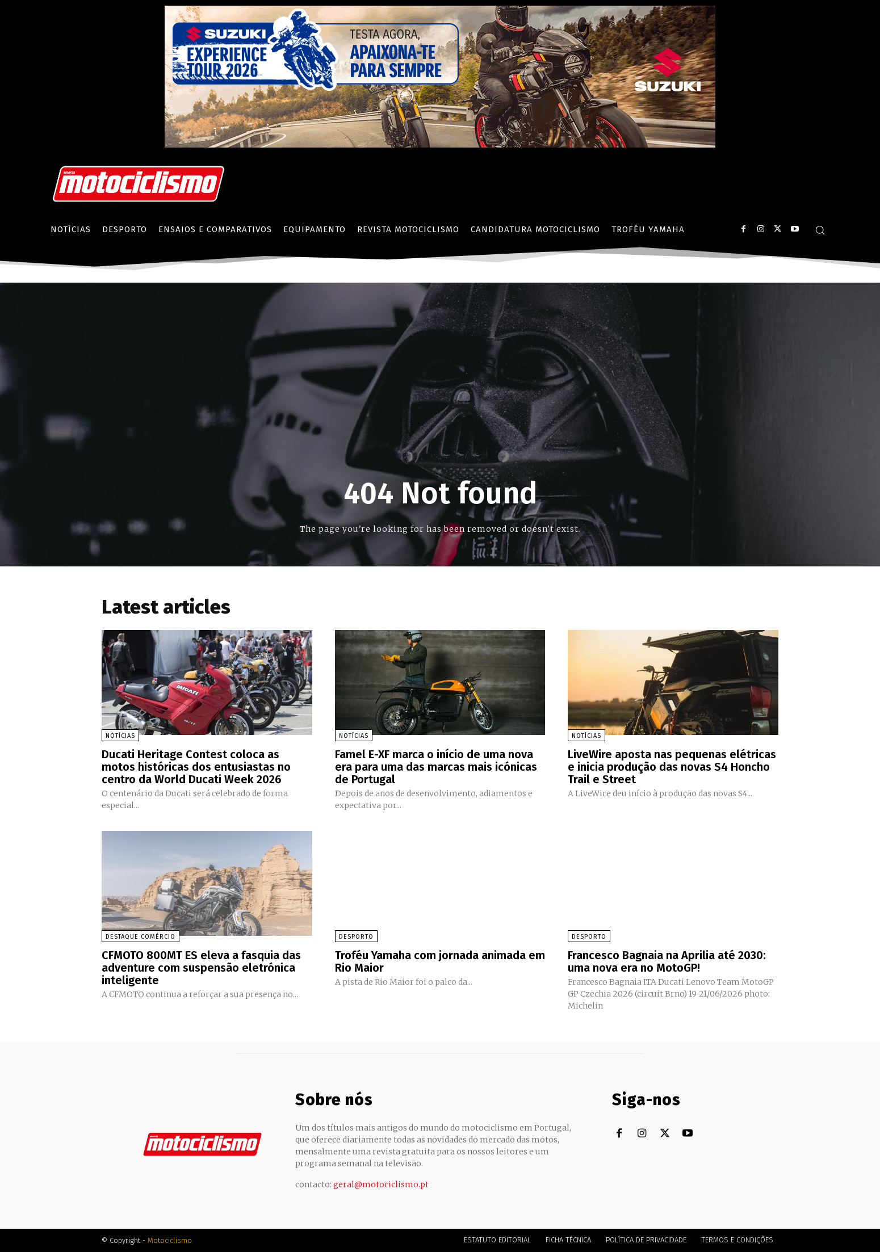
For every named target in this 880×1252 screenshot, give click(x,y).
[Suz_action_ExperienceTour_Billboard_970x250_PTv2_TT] (440, 144)
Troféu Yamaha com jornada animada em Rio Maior (440, 961)
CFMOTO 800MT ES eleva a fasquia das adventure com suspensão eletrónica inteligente (201, 967)
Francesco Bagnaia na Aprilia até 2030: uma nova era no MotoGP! (667, 961)
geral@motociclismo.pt (381, 1184)
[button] (819, 230)
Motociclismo (170, 1240)
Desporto (356, 936)
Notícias (120, 736)
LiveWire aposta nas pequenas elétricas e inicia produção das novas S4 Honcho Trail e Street (672, 766)
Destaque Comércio (140, 936)
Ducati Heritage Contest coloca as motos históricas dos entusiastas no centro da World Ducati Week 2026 (196, 766)
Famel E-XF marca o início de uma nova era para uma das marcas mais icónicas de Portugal (436, 766)
